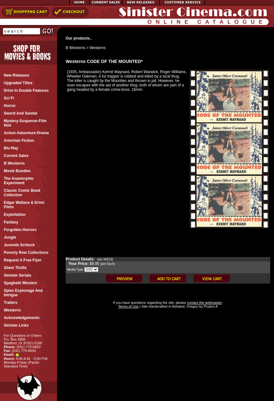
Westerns (98, 48)
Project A (210, 306)
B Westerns (75, 48)
